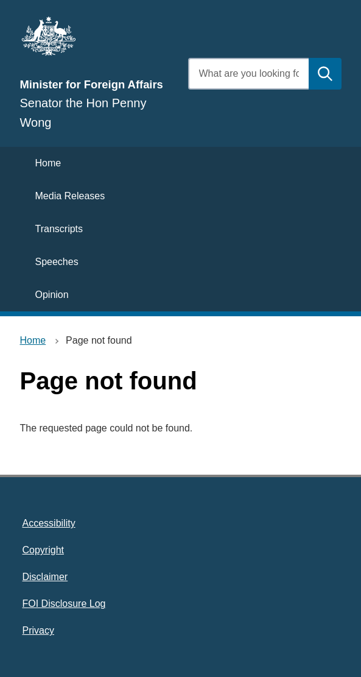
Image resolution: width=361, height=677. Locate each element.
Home (48, 163)
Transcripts (59, 229)
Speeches (57, 262)
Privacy (38, 630)
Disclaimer (45, 577)
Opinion (52, 294)
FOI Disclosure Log (64, 603)
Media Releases (70, 196)
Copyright (43, 550)
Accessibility (49, 523)
